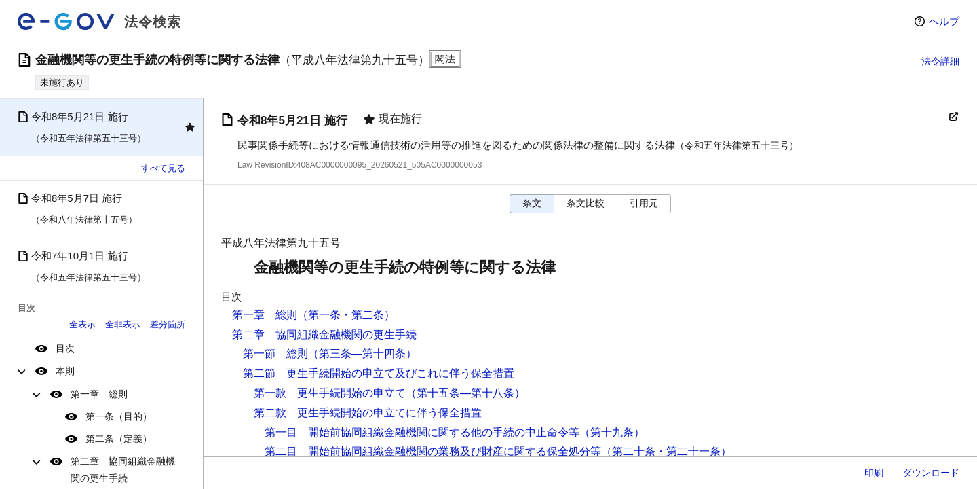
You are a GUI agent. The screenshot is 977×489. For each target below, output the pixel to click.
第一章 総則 (99, 393)
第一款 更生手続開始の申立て (330, 393)
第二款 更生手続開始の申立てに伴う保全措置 (368, 412)
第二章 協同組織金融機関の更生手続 (123, 470)
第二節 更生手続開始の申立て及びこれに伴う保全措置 (378, 373)
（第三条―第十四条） (362, 353)
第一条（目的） (118, 416)
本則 (65, 370)
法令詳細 (940, 61)
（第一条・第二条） (346, 315)
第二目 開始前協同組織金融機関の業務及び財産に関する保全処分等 (433, 451)
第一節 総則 (275, 353)
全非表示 (122, 324)
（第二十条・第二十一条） (666, 451)
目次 (65, 348)
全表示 (82, 324)
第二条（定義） (118, 438)
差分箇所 (167, 324)
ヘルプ (944, 21)
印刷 (873, 472)
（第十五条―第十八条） (465, 393)
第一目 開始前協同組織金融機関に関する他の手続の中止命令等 (422, 432)
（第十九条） (612, 432)
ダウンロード (930, 472)
